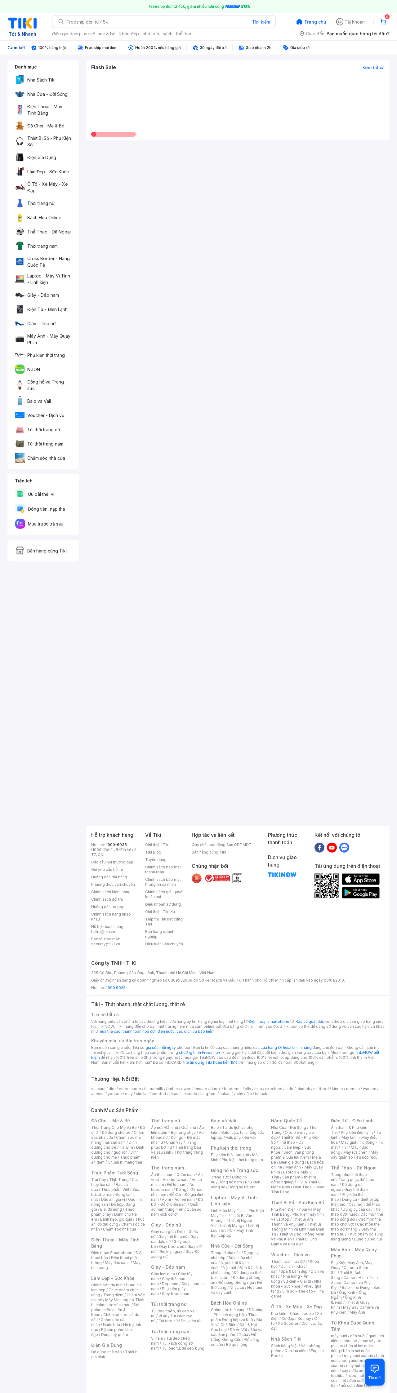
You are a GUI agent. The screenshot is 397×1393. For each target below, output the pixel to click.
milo (258, 1088)
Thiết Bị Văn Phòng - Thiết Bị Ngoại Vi (231, 1220)
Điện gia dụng (291, 1162)
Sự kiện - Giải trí (297, 1281)
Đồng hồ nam (230, 1182)
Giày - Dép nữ (166, 1224)
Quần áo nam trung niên (175, 1207)
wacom (369, 1088)
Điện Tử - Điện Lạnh (352, 1120)
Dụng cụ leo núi (368, 1239)
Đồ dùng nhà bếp (106, 1352)
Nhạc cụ (237, 1287)
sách (167, 33)
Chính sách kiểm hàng (111, 891)
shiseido (189, 1093)
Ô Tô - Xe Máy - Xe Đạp (296, 1306)
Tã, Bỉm (126, 1147)
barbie (172, 1088)
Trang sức (220, 1177)
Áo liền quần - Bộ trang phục (177, 1130)
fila (249, 1093)
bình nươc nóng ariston (357, 1358)
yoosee (115, 1093)
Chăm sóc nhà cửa (119, 1229)
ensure (200, 1088)
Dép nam (170, 1283)
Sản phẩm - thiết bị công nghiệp (293, 1179)
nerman (353, 1088)
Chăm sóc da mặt (107, 1285)
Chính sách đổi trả (107, 899)
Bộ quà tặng (237, 1344)
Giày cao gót (162, 1231)
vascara (98, 1088)
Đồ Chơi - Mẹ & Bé (110, 1120)
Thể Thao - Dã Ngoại (354, 1167)
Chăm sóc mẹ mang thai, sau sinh (116, 1140)
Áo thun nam (162, 1174)
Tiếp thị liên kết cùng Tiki (164, 921)
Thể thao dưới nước (356, 1212)
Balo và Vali (223, 1120)
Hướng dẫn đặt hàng (109, 877)
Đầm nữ (171, 1127)
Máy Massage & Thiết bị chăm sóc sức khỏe (118, 1302)
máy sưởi (339, 1335)
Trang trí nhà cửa (226, 1252)
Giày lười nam (163, 1273)
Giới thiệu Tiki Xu (160, 911)
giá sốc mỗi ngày (160, 1047)
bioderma (233, 1088)
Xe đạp (288, 1318)
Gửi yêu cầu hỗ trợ (107, 869)
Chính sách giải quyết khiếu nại (164, 894)
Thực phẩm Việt (115, 1189)
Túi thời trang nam (170, 1331)
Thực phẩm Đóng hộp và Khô (234, 1317)
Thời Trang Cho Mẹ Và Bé (114, 1127)
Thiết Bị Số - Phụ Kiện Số (297, 1202)
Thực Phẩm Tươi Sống (114, 1172)
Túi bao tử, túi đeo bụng (183, 1348)
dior (112, 1088)
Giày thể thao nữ (172, 1236)
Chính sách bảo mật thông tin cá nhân (163, 882)
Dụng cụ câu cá (356, 1209)
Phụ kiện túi (191, 1321)
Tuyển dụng (156, 859)
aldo (289, 1088)
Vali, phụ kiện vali (241, 1137)
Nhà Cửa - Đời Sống (232, 1246)
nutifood (321, 1088)
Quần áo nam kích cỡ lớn (176, 1212)
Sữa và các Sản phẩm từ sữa (236, 1332)
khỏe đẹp (129, 33)
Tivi (344, 1147)
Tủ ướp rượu (366, 1157)
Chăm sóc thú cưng (228, 1309)
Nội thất (229, 1267)
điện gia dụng (66, 33)
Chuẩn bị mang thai (125, 1162)
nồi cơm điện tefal (356, 1385)
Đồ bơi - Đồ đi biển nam (177, 1202)
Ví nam (157, 1338)
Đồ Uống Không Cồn (233, 1337)
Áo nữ (156, 1127)
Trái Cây (98, 1179)
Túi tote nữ (168, 1321)
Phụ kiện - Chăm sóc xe (292, 1313)
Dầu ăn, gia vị (113, 1199)
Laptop (225, 1235)
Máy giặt (348, 1142)
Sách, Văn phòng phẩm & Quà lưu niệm (292, 1155)
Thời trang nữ (165, 1120)
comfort (159, 1093)
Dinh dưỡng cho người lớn (117, 1150)
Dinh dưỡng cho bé (114, 1145)
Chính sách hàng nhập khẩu (111, 916)
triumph (303, 1088)
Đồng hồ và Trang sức (234, 1170)
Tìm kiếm (261, 21)
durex (215, 1088)
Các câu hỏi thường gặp (112, 862)
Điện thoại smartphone (268, 1021)
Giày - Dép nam (168, 1267)
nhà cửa (151, 33)
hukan (225, 1093)
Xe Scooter (288, 1323)
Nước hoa (111, 1324)
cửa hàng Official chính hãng (286, 1047)
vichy (238, 1093)
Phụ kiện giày (170, 1251)
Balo (215, 1127)
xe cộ (89, 33)
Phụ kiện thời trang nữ (230, 1154)
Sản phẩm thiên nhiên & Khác (116, 1309)
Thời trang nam (167, 1167)
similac (142, 1093)
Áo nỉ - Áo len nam (178, 1199)
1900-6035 (116, 844)
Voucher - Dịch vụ (290, 1254)
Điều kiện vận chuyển (164, 944)
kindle (337, 1088)
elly (248, 1088)
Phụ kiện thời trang (231, 1148)
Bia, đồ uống (111, 1209)
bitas (173, 1093)
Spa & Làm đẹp (294, 1271)
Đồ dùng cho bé (116, 1132)
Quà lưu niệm (296, 1350)
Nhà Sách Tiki (286, 1339)
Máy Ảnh (357, 1312)
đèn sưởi (357, 1335)
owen (186, 1088)
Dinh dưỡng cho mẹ (115, 1155)
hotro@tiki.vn (103, 931)
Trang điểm (113, 1295)
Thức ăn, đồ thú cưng (118, 1222)
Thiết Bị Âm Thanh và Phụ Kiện (292, 1222)
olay (129, 1093)
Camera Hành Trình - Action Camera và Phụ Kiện (356, 1282)
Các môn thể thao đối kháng (355, 1226)
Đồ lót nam (176, 1184)
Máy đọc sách (117, 1262)
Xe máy (304, 1318)
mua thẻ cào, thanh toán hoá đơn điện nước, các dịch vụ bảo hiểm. (157, 1031)
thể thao (184, 33)
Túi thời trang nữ (169, 1304)
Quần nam (185, 1174)
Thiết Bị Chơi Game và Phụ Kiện (294, 1241)
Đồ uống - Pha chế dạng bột (237, 1312)
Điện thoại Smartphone (111, 1252)
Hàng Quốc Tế (286, 1120)
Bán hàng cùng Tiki (209, 852)
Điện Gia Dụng (106, 1345)
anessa (98, 1093)
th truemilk (153, 1088)
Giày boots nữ (171, 1246)
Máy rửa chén (355, 1152)
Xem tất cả (373, 67)
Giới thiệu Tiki (157, 844)
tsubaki (261, 1093)
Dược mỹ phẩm (114, 1334)
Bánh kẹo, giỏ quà (116, 1219)
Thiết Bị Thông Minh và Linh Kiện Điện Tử (297, 1229)
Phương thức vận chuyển (113, 884)
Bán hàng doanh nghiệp (159, 934)
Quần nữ (188, 1127)
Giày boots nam (176, 1293)
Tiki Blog (153, 852)
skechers (273, 1088)
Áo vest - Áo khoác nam (177, 1177)
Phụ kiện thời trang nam (242, 1159)
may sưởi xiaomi (358, 1355)
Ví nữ (162, 1316)
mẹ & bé (107, 33)
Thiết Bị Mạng (229, 1225)
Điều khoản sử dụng (163, 904)
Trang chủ (315, 21)
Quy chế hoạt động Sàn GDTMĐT (222, 844)
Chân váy (174, 1142)
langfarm (208, 1093)
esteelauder (130, 1088)
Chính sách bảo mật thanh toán (163, 869)
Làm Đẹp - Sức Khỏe (113, 1278)
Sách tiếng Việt (284, 1345)
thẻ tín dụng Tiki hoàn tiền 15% (210, 1062)
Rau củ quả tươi (309, 1021)
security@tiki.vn (105, 944)
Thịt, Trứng (119, 1179)
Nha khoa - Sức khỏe (296, 1284)
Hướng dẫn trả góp (108, 906)
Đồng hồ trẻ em (242, 1187)
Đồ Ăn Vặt (238, 1329)
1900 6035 (116, 987)
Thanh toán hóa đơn (289, 1261)
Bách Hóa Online (229, 1303)
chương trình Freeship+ (200, 1052)
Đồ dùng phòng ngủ (236, 1282)
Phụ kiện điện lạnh (357, 1132)
